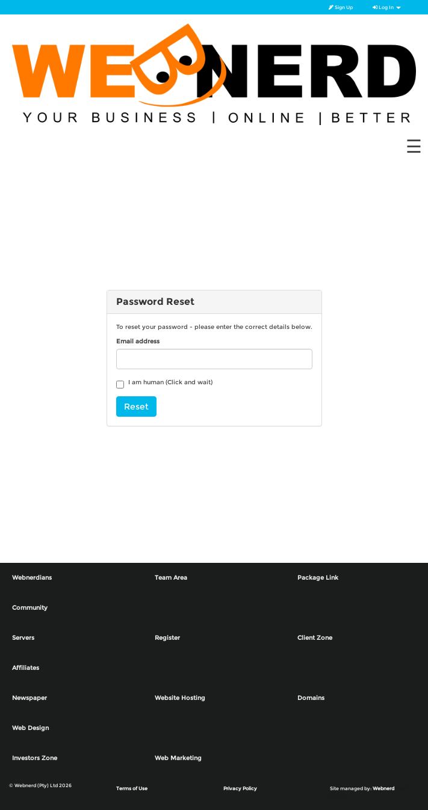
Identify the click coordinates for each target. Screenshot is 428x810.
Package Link (317, 577)
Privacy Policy (240, 788)
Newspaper (29, 698)
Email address (138, 341)
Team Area (171, 577)
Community (30, 608)
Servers (23, 638)
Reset (136, 406)
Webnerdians (32, 577)
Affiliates (25, 668)
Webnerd (383, 788)
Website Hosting (180, 698)
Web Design (30, 728)
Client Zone (314, 638)
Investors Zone (34, 758)
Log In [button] (387, 7)
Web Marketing (178, 758)
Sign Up (341, 7)
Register (167, 638)
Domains (310, 698)
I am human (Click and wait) (164, 383)
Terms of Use (131, 788)
